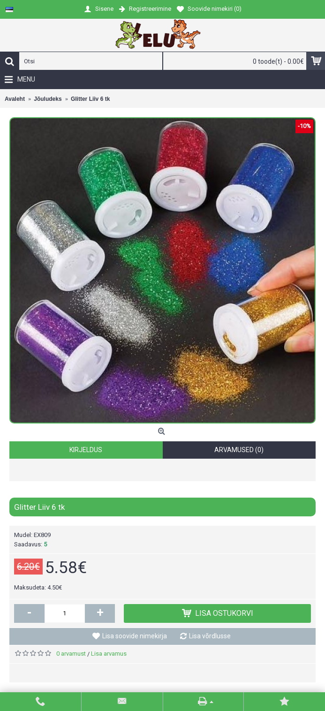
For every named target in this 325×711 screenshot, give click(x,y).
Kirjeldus (85, 450)
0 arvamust (71, 653)
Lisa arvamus (109, 653)
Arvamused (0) (239, 450)
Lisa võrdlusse (210, 636)
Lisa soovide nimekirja (134, 636)
